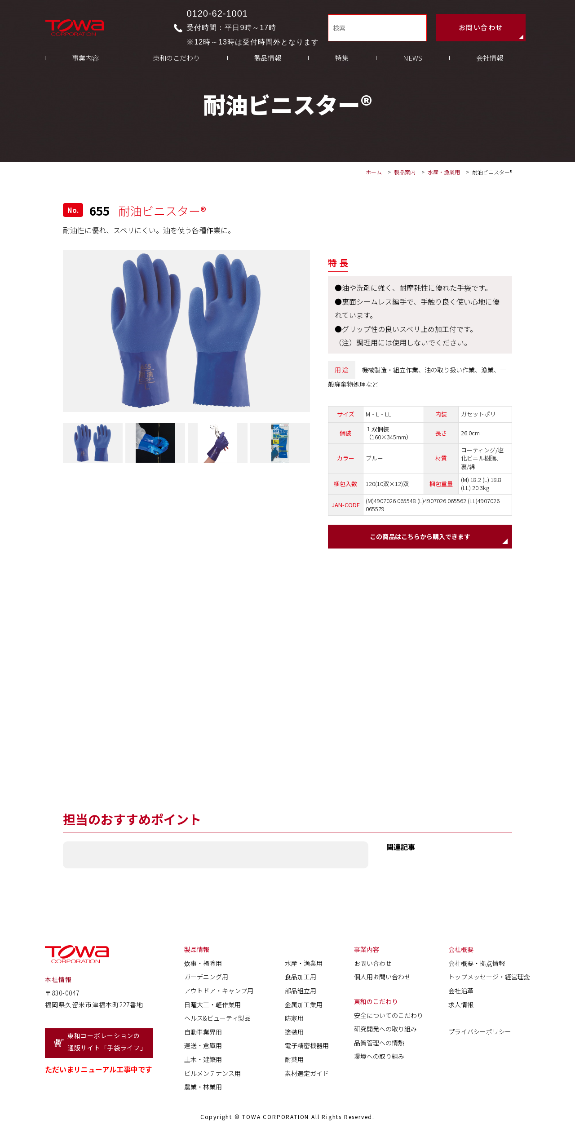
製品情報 (267, 67)
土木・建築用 (203, 1061)
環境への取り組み (379, 1057)
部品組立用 (300, 992)
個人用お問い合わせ (382, 978)
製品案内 (405, 172)
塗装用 (294, 1033)
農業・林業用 (203, 1088)
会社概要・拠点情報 (476, 964)
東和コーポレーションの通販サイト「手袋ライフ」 (106, 1043)
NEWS (412, 67)
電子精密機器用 (307, 1047)
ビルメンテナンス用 (212, 1074)
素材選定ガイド (307, 1074)
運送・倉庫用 (203, 1047)
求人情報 (460, 1005)
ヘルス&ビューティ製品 (217, 1019)
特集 (342, 67)
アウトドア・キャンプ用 (218, 992)
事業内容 (85, 67)
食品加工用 (300, 978)
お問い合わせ (481, 29)
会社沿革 (460, 992)
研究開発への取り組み (385, 1030)
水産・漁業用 (444, 172)
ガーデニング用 (206, 978)
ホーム (374, 172)
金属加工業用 (304, 1005)
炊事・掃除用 (203, 964)
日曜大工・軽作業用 (212, 1005)
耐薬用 (294, 1061)
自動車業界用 (203, 1033)
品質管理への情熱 (379, 1044)
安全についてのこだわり (388, 1016)
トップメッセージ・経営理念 (489, 978)
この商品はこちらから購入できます (420, 537)
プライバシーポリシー (479, 1033)
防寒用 (294, 1019)
